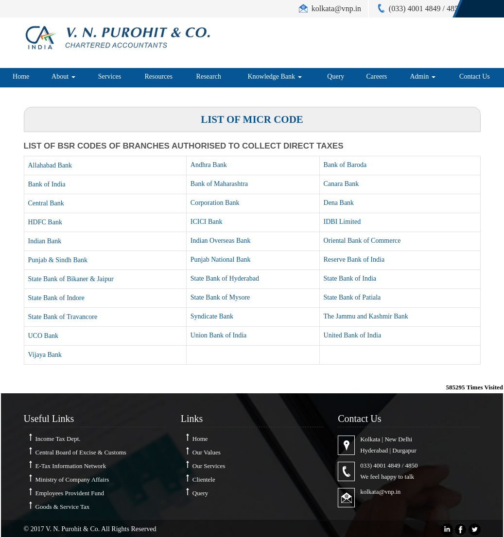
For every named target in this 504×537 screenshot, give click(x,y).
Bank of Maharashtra (219, 183)
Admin (422, 76)
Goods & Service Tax (62, 506)
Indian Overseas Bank (221, 240)
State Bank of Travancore (63, 316)
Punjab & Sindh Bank (58, 260)
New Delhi (398, 439)
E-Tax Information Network (70, 466)
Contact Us (474, 76)
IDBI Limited (342, 221)
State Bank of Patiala (352, 297)
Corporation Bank (215, 202)
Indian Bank (45, 241)
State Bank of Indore (56, 298)
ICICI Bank (207, 221)
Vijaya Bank (45, 354)
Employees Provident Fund (69, 493)
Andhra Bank (209, 164)
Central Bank (46, 203)
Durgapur (404, 450)
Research (208, 76)
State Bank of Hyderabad (225, 278)
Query (335, 76)
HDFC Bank (45, 222)
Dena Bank (339, 202)
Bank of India (47, 184)
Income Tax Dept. (58, 438)
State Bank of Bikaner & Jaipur (71, 279)
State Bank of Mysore (220, 297)
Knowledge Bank (274, 76)
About (63, 76)
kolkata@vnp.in (380, 491)
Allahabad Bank (50, 165)
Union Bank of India (218, 335)
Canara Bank (341, 183)
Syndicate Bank (212, 316)
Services (109, 76)
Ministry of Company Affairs (72, 479)
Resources (158, 76)
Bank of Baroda (345, 164)
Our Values (206, 452)
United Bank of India (353, 335)
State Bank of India (350, 278)
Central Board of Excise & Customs (80, 452)
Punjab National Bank (221, 259)
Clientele (203, 479)
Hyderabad (374, 450)
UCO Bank (43, 335)
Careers (376, 76)
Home (21, 76)
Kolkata (370, 439)
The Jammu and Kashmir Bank (366, 316)
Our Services (209, 466)
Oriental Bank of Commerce (362, 240)
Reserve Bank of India (354, 259)
